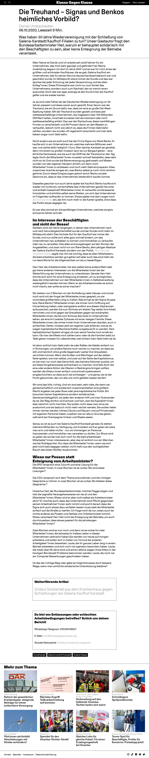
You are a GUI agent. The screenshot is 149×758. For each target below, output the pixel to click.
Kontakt (7, 754)
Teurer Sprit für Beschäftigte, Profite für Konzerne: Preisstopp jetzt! (128, 739)
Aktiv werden (139, 2)
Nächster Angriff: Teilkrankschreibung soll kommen (52, 699)
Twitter (61, 642)
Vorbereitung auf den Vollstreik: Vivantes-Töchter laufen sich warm (91, 702)
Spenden (17, 754)
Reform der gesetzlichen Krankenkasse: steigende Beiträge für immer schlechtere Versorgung (19, 701)
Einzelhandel (39, 655)
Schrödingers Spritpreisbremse (122, 698)
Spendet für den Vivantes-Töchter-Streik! (54, 738)
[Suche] (9, 2)
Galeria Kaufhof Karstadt (59, 655)
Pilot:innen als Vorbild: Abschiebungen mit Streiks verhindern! (17, 739)
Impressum (28, 754)
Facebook (72, 642)
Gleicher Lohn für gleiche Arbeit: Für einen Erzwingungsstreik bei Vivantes (90, 741)
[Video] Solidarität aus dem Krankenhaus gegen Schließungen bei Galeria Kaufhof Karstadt (73, 591)
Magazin (126, 2)
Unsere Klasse (80, 655)
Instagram (85, 642)
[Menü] (5, 2)
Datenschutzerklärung (46, 754)
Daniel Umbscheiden (36, 26)
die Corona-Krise (42, 199)
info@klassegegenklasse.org (60, 635)
